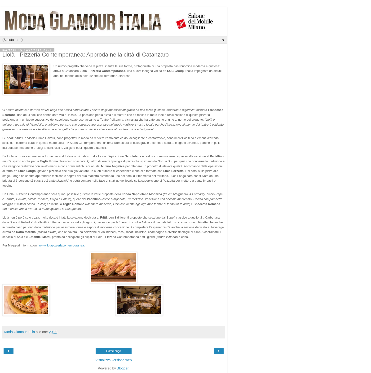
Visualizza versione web (113, 360)
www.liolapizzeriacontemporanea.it (62, 245)
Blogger (122, 368)
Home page (113, 351)
